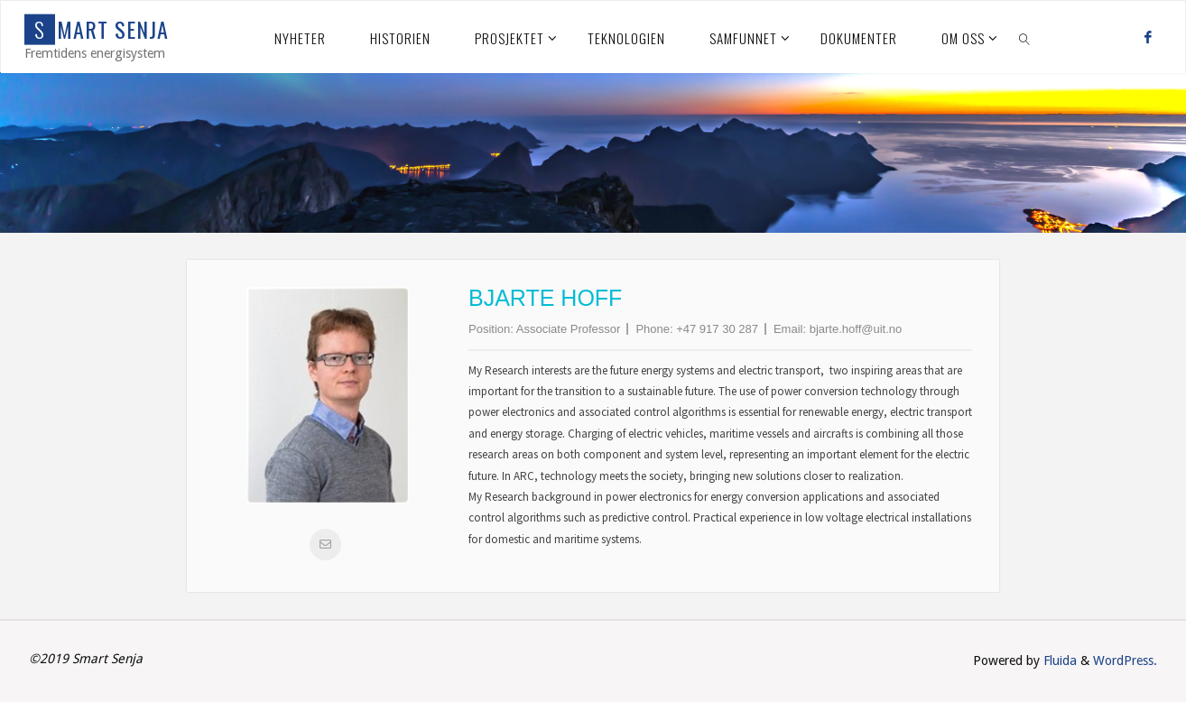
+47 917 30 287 (717, 329)
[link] (1024, 37)
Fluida (1058, 660)
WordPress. (1125, 660)
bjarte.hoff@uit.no (856, 329)
